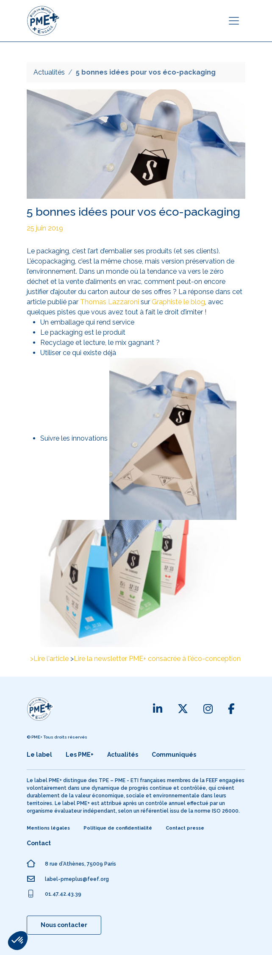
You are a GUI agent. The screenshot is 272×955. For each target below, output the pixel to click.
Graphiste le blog (178, 302)
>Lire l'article (49, 659)
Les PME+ (80, 754)
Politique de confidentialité (117, 828)
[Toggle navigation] (233, 21)
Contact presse (185, 828)
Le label (39, 754)
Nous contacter (64, 925)
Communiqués (174, 754)
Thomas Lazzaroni (109, 302)
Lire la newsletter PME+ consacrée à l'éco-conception (157, 659)
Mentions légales (48, 828)
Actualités (49, 72)
